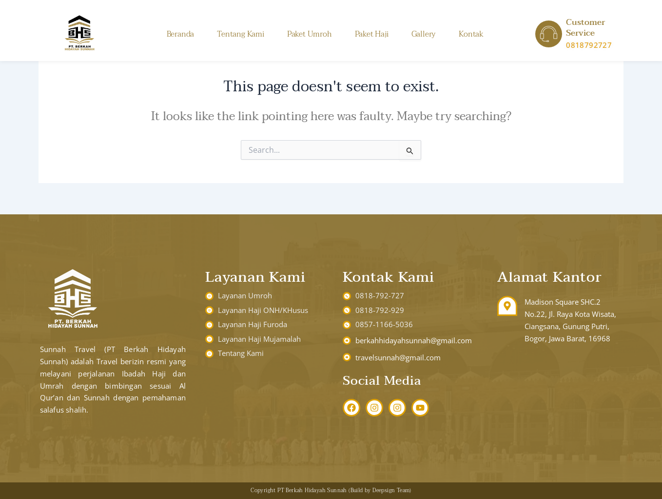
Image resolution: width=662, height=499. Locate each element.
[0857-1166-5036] (347, 325)
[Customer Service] (548, 34)
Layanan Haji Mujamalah (259, 339)
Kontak (471, 34)
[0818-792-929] (347, 310)
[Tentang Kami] (209, 354)
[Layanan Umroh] (209, 296)
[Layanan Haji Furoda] (209, 325)
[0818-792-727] (347, 296)
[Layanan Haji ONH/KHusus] (209, 310)
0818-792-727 (379, 295)
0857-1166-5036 (384, 324)
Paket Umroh (309, 34)
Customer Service (585, 27)
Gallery (423, 34)
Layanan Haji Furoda (252, 324)
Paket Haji (372, 34)
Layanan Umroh (245, 295)
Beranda (181, 34)
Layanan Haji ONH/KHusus (263, 310)
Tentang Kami (240, 34)
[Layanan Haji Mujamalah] (209, 339)
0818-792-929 (379, 310)
